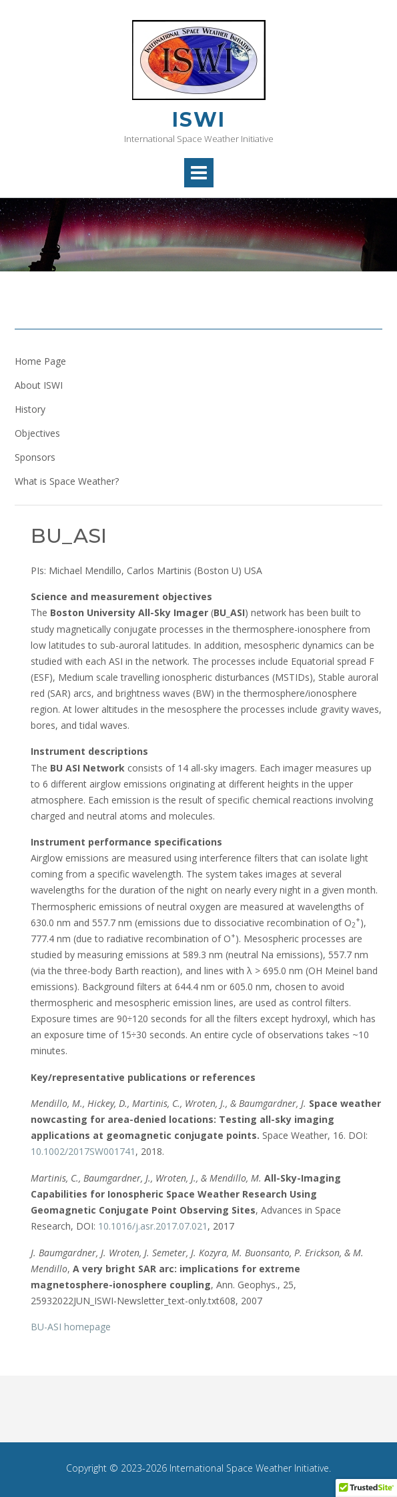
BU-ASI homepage (71, 1326)
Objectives (37, 433)
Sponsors (35, 457)
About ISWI (39, 385)
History (30, 409)
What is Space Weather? (67, 481)
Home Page (40, 361)
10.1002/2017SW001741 (83, 1151)
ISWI (199, 119)
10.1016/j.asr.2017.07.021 (153, 1226)
